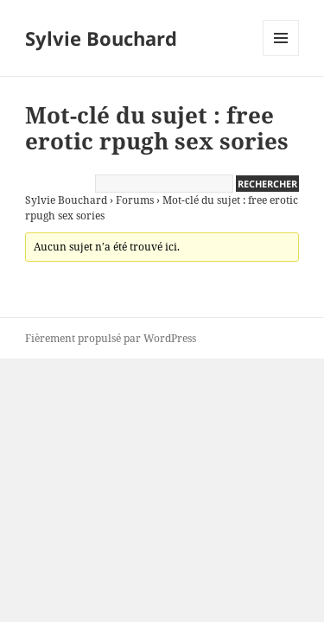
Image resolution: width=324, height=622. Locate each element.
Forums (135, 200)
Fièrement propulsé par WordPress (110, 338)
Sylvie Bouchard (101, 38)
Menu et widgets (281, 55)
